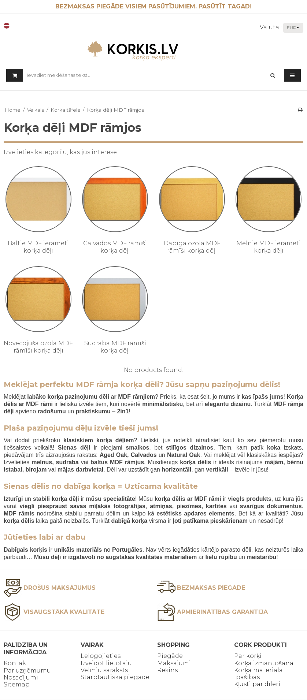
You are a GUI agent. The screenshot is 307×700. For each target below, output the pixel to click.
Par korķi (248, 655)
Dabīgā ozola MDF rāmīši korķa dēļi (192, 247)
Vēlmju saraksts (104, 670)
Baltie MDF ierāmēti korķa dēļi (38, 247)
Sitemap (17, 684)
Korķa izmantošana (263, 663)
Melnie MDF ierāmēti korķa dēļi (268, 247)
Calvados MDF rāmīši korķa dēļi (115, 247)
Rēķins (167, 670)
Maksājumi (174, 663)
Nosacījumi (21, 677)
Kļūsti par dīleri (257, 684)
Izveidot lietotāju (106, 663)
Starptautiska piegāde (115, 677)
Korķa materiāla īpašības (258, 674)
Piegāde (170, 655)
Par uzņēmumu (27, 670)
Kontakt (16, 663)
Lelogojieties (101, 655)
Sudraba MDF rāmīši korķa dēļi (115, 347)
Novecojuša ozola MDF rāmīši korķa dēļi (38, 347)
